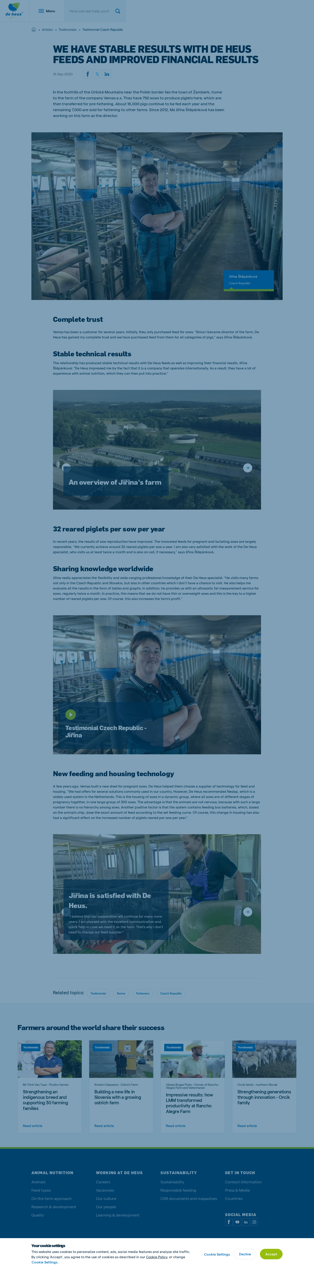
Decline (245, 1254)
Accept (271, 1254)
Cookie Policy (156, 1257)
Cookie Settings (44, 1262)
